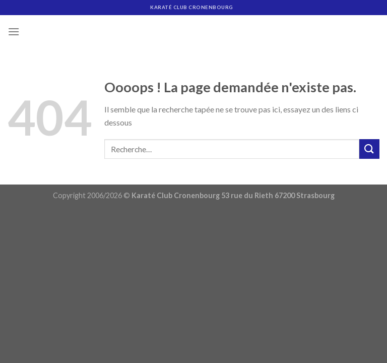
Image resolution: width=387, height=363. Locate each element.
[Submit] (369, 149)
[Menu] (14, 31)
